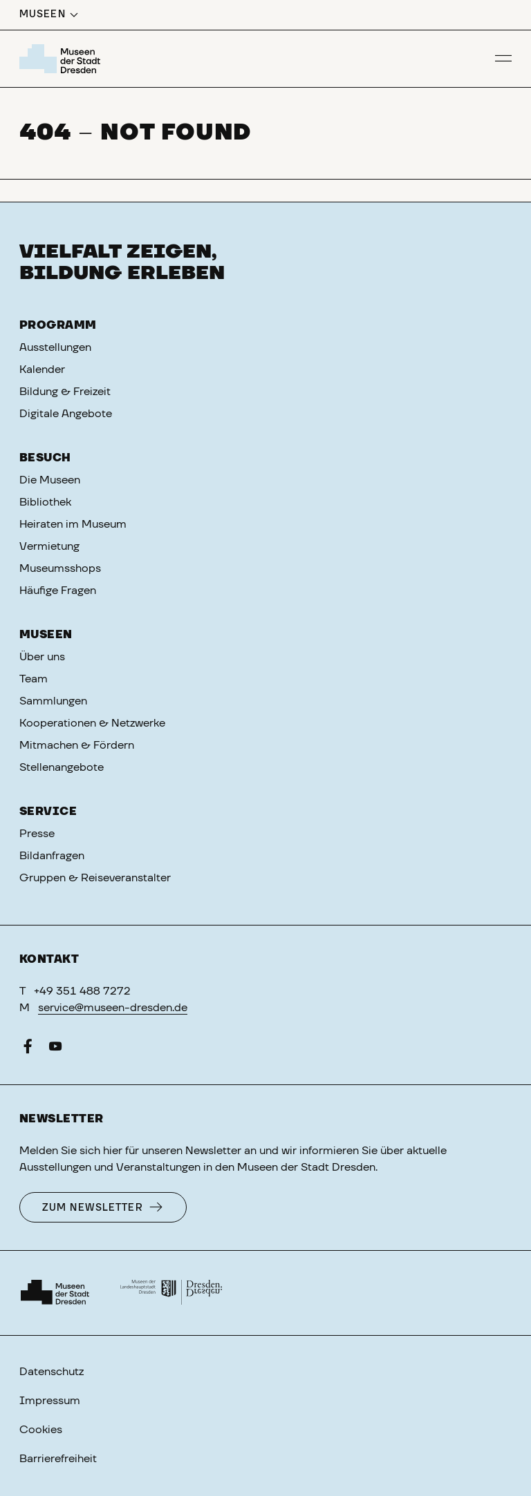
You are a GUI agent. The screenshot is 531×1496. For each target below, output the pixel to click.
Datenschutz (51, 1371)
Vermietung (49, 546)
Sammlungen (53, 701)
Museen (46, 634)
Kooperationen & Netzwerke (92, 723)
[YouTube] (55, 1049)
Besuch (45, 457)
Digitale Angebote (65, 413)
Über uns (42, 656)
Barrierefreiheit (58, 1458)
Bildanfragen (51, 855)
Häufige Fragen (57, 590)
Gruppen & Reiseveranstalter (95, 877)
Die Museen (49, 480)
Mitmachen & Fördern (76, 745)
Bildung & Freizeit (65, 391)
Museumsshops (60, 568)
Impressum (49, 1400)
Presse (37, 833)
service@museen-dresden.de (112, 1007)
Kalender (42, 369)
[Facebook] (27, 1049)
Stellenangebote (61, 767)
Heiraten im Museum (73, 524)
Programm (58, 325)
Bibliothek (45, 502)
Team (33, 678)
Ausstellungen (55, 347)
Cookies (40, 1429)
